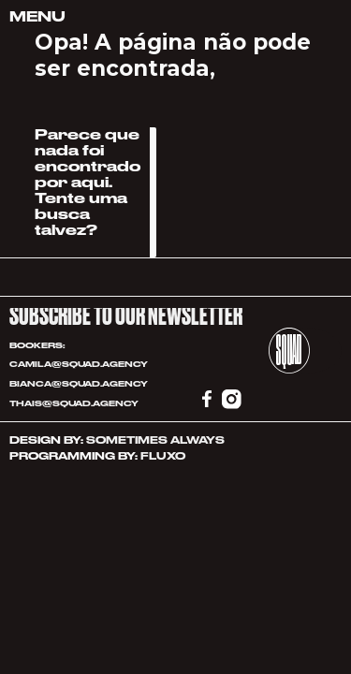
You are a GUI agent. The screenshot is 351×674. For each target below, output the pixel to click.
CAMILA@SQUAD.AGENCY (78, 364)
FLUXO (162, 456)
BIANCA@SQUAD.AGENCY (78, 383)
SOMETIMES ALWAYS (155, 440)
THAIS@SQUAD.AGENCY (74, 403)
